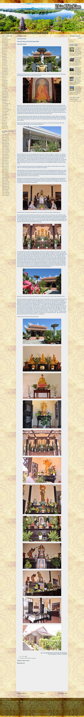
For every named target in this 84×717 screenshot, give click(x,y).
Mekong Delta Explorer (40, 703)
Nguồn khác (14, 706)
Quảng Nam (4, 94)
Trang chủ (42, 693)
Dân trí (59, 704)
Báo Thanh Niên (22, 703)
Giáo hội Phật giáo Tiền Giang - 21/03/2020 (57, 654)
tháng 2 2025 (4, 146)
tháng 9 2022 (4, 186)
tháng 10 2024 (5, 152)
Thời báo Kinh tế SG (65, 703)
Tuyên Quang (4, 114)
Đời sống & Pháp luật (67, 709)
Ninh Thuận (4, 88)
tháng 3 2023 (4, 177)
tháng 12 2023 (5, 164)
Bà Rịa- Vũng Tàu (5, 39)
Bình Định (4, 45)
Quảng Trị (4, 99)
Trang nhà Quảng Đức (24, 709)
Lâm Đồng (4, 80)
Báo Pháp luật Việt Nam (15, 705)
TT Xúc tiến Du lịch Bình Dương (46, 705)
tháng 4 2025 (4, 143)
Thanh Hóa (4, 105)
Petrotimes (62, 705)
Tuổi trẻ (26, 704)
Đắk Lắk (3, 123)
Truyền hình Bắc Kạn (32, 709)
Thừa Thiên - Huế (5, 109)
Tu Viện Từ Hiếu (78, 77)
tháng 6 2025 (4, 140)
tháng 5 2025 (4, 142)
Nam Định (4, 83)
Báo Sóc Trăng (45, 706)
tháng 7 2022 (4, 189)
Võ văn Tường (6, 701)
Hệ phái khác (20, 32)
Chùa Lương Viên (78, 47)
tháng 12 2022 (5, 181)
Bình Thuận (4, 44)
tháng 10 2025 (5, 134)
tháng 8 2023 (4, 171)
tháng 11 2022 (5, 183)
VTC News (39, 706)
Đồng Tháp (4, 128)
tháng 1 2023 (4, 180)
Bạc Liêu (3, 47)
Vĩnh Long (4, 117)
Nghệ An (3, 85)
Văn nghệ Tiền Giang (49, 709)
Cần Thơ (3, 57)
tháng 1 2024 (4, 163)
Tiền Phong (9, 704)
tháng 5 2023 (4, 174)
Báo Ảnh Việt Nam (30, 703)
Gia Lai (3, 59)
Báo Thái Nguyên (51, 706)
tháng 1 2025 (4, 148)
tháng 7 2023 (4, 172)
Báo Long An (75, 704)
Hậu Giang (4, 71)
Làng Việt (22, 705)
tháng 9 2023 (4, 169)
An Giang (4, 37)
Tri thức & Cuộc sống (12, 703)
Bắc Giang (4, 48)
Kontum (3, 76)
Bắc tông (4, 32)
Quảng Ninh (4, 97)
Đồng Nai (4, 126)
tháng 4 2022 (4, 192)
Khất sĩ (27, 32)
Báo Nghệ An (27, 705)
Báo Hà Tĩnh (7, 705)
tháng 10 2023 (5, 168)
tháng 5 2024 (4, 158)
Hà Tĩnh (3, 65)
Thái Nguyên (4, 108)
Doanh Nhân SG (49, 704)
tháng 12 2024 (5, 149)
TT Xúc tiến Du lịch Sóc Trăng (66, 704)
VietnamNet (49, 703)
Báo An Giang (36, 704)
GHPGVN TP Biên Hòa (63, 701)
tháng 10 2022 (5, 184)
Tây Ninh (4, 115)
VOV (30, 704)
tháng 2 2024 (4, 161)
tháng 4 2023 (4, 175)
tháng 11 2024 (5, 151)
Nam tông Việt (44, 32)
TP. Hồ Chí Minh (5, 103)
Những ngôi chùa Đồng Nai (37, 701)
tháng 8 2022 (4, 187)
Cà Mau (3, 56)
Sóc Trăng (4, 100)
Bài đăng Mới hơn (22, 693)
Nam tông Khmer (35, 32)
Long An (3, 77)
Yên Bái (3, 120)
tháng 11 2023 (5, 166)
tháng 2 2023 (4, 178)
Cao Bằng (4, 54)
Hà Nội (3, 63)
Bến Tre (3, 53)
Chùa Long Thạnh (78, 67)
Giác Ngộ (42, 704)
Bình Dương (4, 41)
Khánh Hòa (4, 73)
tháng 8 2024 (4, 154)
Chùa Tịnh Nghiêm (78, 57)
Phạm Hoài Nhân (74, 99)
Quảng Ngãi (4, 96)
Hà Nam (3, 62)
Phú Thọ (3, 89)
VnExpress (4, 703)
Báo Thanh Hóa (55, 705)
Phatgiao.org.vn (76, 701)
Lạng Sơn (4, 82)
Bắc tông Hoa (12, 32)
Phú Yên (3, 91)
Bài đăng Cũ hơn (62, 693)
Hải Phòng (4, 70)
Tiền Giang (33, 658)
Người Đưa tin (64, 706)
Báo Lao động (56, 703)
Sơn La (3, 102)
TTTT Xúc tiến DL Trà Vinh (16, 709)
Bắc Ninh (4, 51)
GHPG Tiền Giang (27, 658)
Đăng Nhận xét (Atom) (25, 696)
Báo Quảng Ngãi (8, 706)
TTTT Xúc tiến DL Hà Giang (6, 709)
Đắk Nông (4, 125)
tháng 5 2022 (4, 190)
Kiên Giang (4, 74)
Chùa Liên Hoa (77, 86)
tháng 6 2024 (4, 157)
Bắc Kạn (3, 50)
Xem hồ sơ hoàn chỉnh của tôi (75, 101)
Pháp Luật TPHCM (21, 706)
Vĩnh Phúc (4, 118)
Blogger (49, 713)
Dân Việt (54, 704)
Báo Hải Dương (74, 703)
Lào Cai (3, 79)
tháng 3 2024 (4, 160)
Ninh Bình (4, 86)
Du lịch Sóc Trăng (58, 706)
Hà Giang (4, 60)
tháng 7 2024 (4, 155)
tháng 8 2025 (4, 137)
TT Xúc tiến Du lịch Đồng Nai (31, 706)
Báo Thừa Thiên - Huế (35, 705)
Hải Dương (4, 68)
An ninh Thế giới (68, 705)
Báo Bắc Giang (74, 705)
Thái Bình (4, 106)
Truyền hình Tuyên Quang (41, 709)
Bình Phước (4, 42)
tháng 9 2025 (4, 135)
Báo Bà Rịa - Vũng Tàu (18, 704)
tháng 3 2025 (4, 145)
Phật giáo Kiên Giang (71, 706)
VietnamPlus (77, 706)
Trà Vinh (3, 112)
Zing (62, 709)
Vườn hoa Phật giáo (57, 709)
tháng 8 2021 (4, 195)
